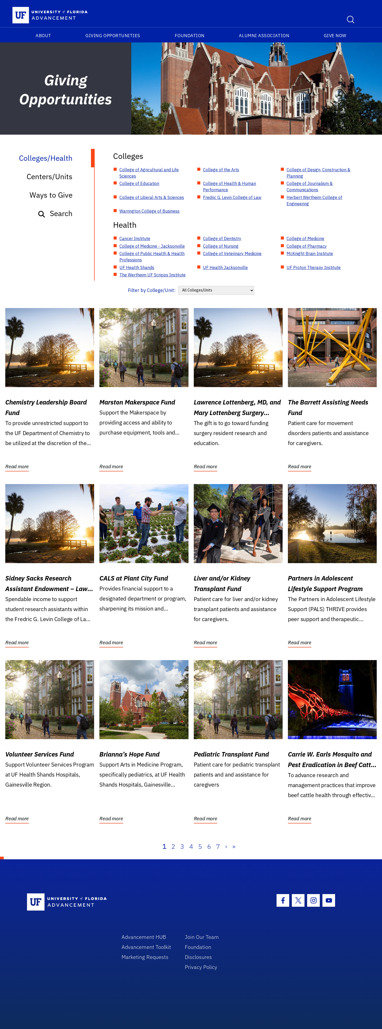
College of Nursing (221, 246)
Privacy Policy (201, 967)
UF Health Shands (136, 267)
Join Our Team (202, 936)
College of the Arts (221, 169)
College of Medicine (305, 238)
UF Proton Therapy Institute (314, 267)
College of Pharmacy (307, 246)
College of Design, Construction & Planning (318, 173)
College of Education (139, 183)
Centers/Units (49, 176)
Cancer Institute (134, 238)
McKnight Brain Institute (310, 253)
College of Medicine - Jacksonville (152, 246)
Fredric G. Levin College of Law (232, 197)
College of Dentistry (222, 238)
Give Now (335, 35)
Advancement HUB (144, 936)
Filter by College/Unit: (152, 290)
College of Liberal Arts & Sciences (151, 197)
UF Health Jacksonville (225, 267)
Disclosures (198, 956)
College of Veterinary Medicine (232, 253)
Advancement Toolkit (146, 946)
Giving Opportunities (112, 35)
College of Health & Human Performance (229, 186)
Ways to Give (51, 195)
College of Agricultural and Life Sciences (149, 173)
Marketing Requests (145, 956)
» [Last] (233, 846)
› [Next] (226, 846)
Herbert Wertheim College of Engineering (314, 200)
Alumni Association (264, 35)
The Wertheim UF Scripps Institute (152, 274)
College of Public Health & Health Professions (152, 256)
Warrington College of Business (149, 211)
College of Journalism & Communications (310, 186)
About (43, 35)
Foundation (190, 35)
